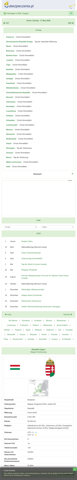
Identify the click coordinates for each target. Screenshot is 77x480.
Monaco (49, 320)
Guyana (54, 339)
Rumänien (26, 320)
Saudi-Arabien (62, 325)
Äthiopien (33, 334)
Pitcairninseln (18, 339)
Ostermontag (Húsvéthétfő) (31, 258)
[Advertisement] (38, 198)
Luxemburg (11, 325)
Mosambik (11, 334)
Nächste (67, 314)
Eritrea (44, 334)
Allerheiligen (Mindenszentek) (32, 289)
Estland (35, 325)
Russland (38, 320)
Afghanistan (47, 325)
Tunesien (65, 334)
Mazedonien (61, 320)
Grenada (30, 339)
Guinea (22, 334)
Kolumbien (43, 339)
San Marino (12, 320)
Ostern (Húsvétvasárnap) (31, 253)
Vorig (8, 314)
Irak (59, 330)
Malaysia (38, 330)
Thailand (18, 330)
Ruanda (54, 334)
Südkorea (50, 330)
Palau (6, 339)
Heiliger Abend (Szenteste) (31, 295)
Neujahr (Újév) (27, 241)
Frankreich (24, 325)
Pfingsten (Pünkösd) (29, 270)
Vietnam (7, 330)
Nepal (28, 330)
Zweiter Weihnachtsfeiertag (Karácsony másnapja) (40, 307)
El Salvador (66, 339)
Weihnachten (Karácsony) (31, 301)
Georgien (69, 330)
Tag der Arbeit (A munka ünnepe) (34, 264)
